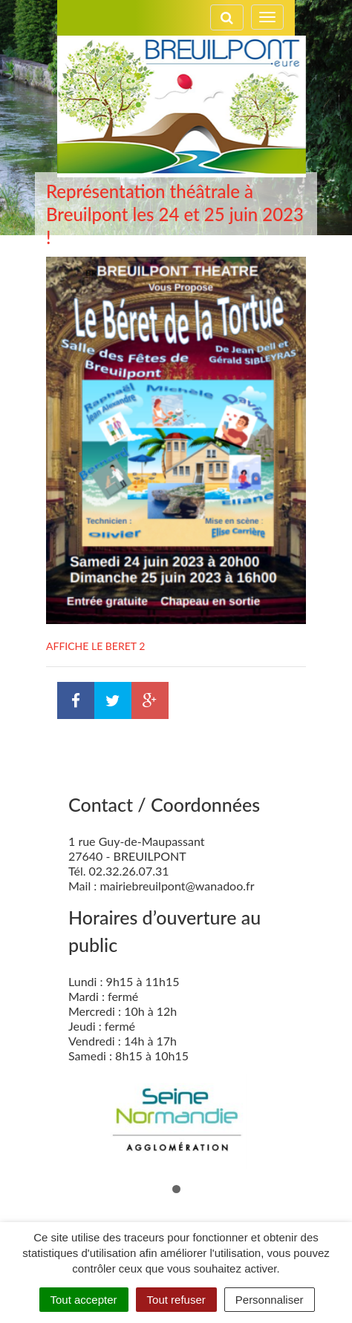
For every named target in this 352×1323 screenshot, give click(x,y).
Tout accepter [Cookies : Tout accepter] (83, 1299)
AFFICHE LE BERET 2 (95, 646)
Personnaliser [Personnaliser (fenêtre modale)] (269, 1299)
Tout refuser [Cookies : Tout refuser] (176, 1299)
